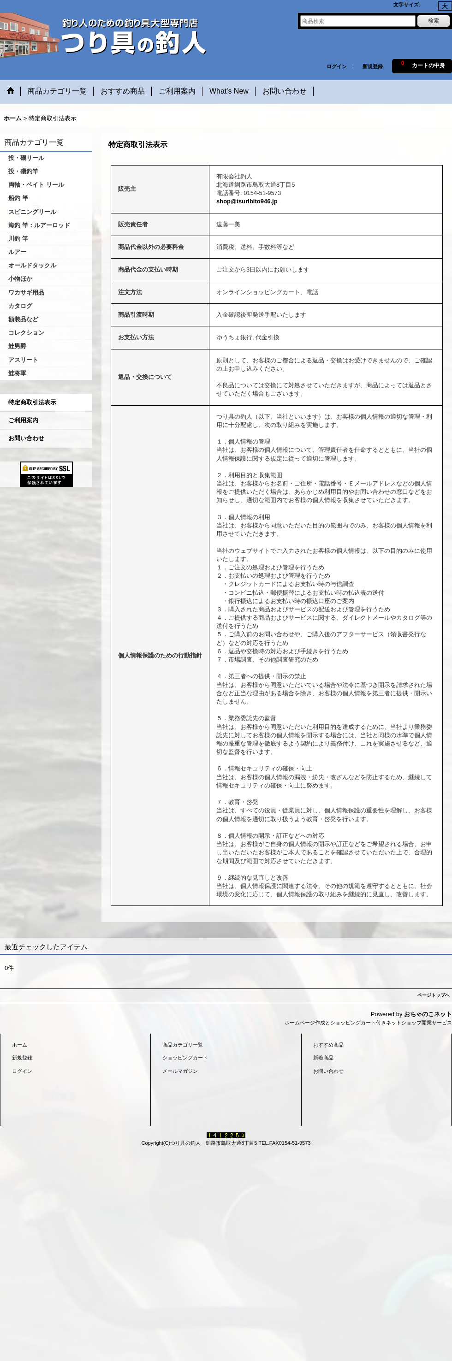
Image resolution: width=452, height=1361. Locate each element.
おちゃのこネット (428, 1014)
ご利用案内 (23, 420)
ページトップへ (433, 995)
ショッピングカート (185, 1057)
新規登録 (373, 66)
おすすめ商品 (328, 1044)
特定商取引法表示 (32, 402)
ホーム (19, 1044)
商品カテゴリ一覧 (182, 1044)
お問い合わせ (26, 438)
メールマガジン (180, 1071)
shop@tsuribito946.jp (247, 201)
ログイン (337, 66)
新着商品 (323, 1057)
